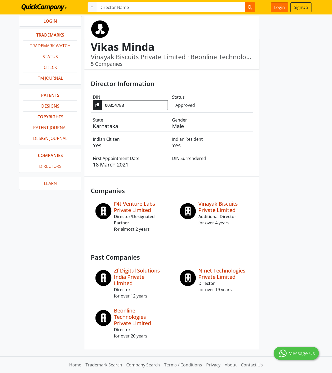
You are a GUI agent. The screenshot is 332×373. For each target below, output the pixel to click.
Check (50, 67)
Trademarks (50, 35)
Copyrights (50, 117)
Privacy (213, 365)
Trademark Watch (50, 46)
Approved (185, 105)
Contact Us (252, 365)
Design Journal (50, 138)
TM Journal (50, 78)
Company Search (143, 365)
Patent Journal (50, 127)
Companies (50, 155)
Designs (50, 106)
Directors (50, 166)
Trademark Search (103, 365)
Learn (50, 183)
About (231, 365)
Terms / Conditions (183, 365)
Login (279, 7)
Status (50, 56)
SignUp (301, 7)
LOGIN (50, 21)
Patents (50, 95)
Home (75, 365)
